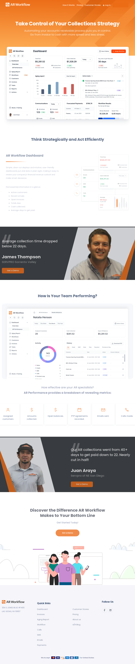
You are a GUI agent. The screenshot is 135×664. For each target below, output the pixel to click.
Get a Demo (13, 272)
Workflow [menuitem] (41, 624)
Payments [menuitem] (41, 645)
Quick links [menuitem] (44, 603)
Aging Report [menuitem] (43, 619)
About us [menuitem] (77, 619)
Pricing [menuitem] (80, 5)
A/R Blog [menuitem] (76, 624)
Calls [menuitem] (39, 629)
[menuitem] (107, 5)
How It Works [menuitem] (69, 5)
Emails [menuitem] (40, 640)
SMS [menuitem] (39, 634)
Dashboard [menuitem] (42, 609)
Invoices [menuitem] (41, 614)
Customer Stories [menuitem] (93, 5)
